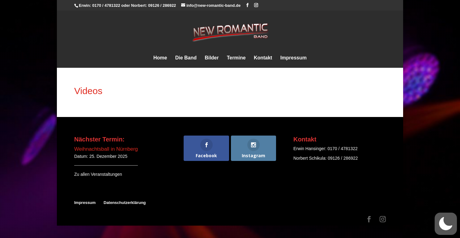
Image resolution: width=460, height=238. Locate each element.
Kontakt (263, 58)
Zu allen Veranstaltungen (98, 174)
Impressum (293, 58)
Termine (236, 58)
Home (160, 58)
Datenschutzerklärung (125, 202)
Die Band (186, 58)
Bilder (212, 58)
